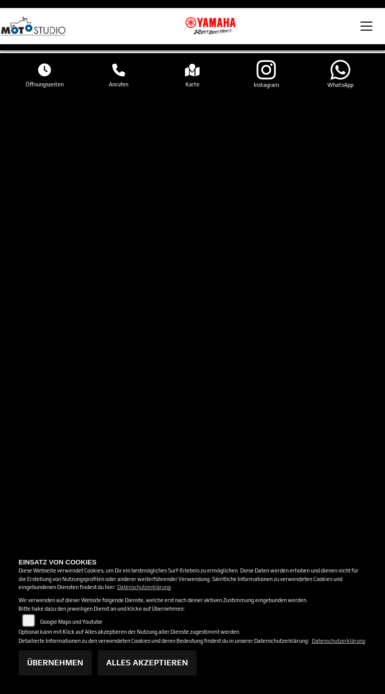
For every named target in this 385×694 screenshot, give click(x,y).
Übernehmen (55, 662)
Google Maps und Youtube (71, 622)
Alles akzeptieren (147, 662)
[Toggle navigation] (366, 26)
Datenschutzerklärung (144, 587)
